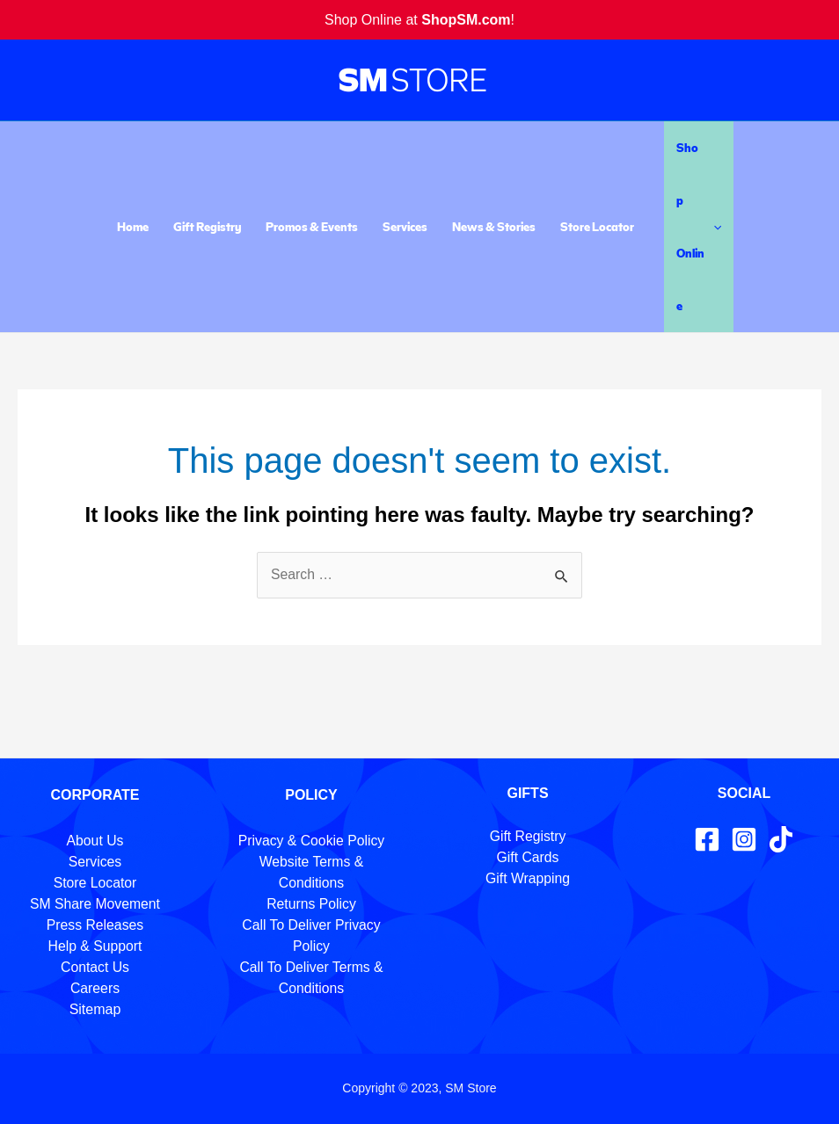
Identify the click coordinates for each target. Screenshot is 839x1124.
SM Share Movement (95, 903)
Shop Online (698, 226)
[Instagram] (744, 839)
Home (133, 226)
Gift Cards (527, 857)
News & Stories (494, 226)
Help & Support (95, 946)
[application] (713, 226)
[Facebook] (707, 839)
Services (405, 226)
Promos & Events (312, 226)
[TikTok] (781, 839)
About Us (95, 840)
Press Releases (95, 924)
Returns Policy (311, 903)
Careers (95, 988)
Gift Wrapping (528, 878)
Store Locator (597, 226)
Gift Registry (207, 226)
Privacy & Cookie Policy (311, 840)
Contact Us (94, 967)
